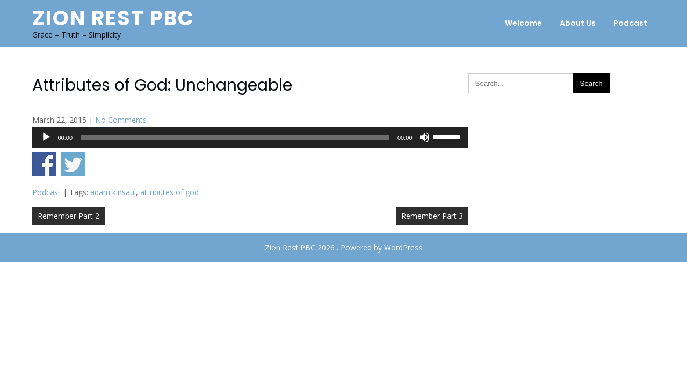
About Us (578, 23)
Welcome (523, 23)
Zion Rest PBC (113, 18)
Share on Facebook (44, 164)
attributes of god (169, 192)
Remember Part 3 (432, 216)
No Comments (121, 120)
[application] (250, 137)
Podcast (630, 23)
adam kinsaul (113, 192)
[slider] (235, 137)
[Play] (46, 137)
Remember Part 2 (68, 216)
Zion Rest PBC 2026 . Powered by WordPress (343, 247)
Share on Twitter (73, 164)
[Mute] (424, 137)
